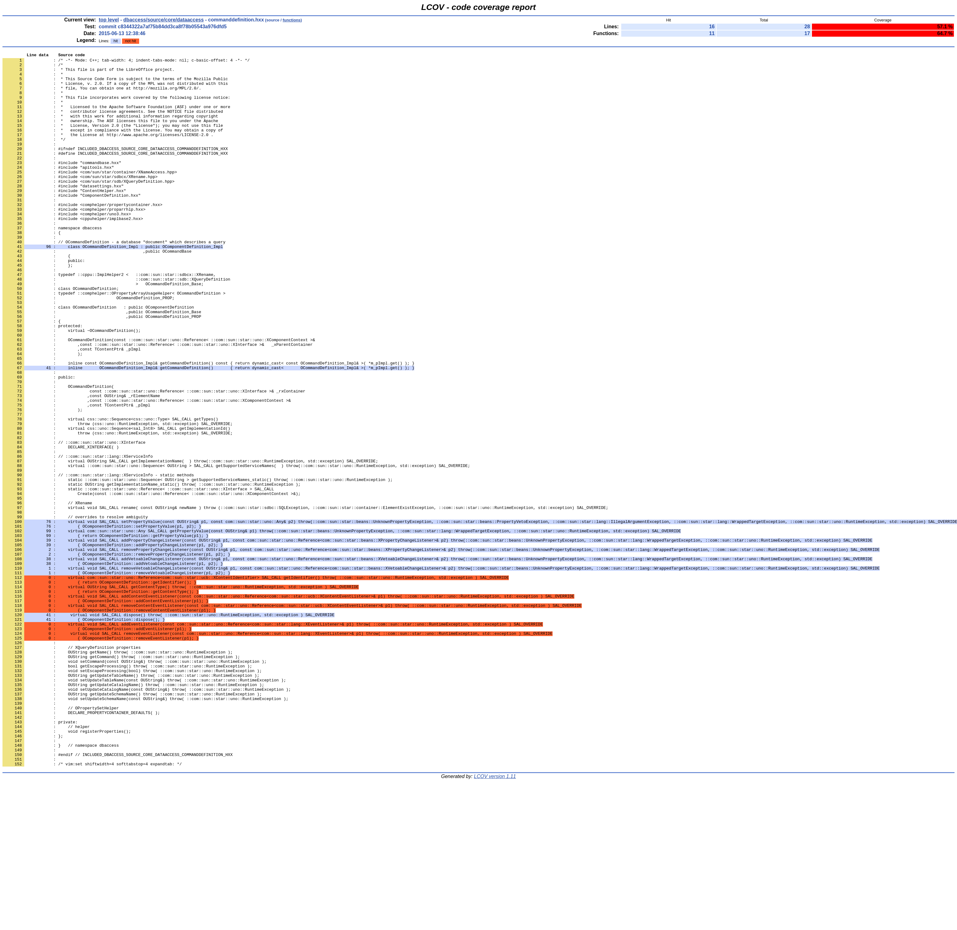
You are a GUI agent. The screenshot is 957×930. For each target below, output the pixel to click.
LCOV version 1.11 (495, 919)
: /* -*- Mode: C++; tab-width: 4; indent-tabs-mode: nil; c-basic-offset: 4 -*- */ (126, 62)
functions (292, 20)
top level (109, 19)
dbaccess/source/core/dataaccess (163, 19)
